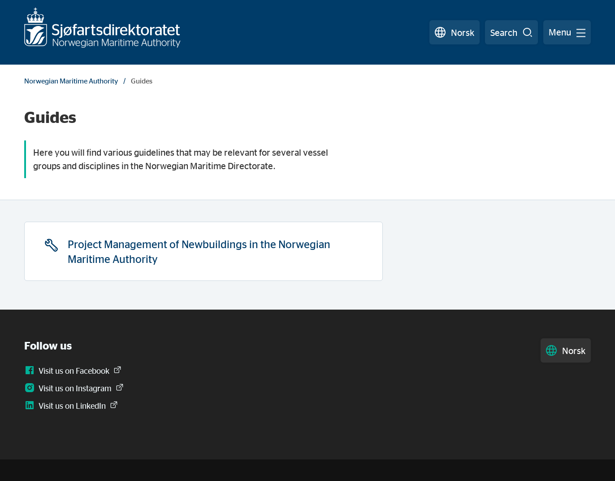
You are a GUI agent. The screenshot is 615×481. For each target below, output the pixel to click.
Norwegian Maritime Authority (71, 80)
